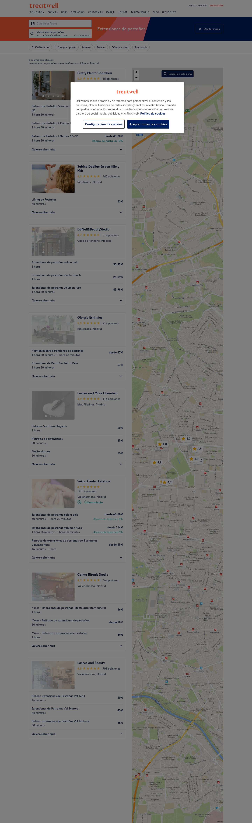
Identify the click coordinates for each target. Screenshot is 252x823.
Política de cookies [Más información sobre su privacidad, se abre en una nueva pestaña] (153, 113)
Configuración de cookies (104, 124)
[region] (127, 107)
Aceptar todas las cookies (148, 124)
